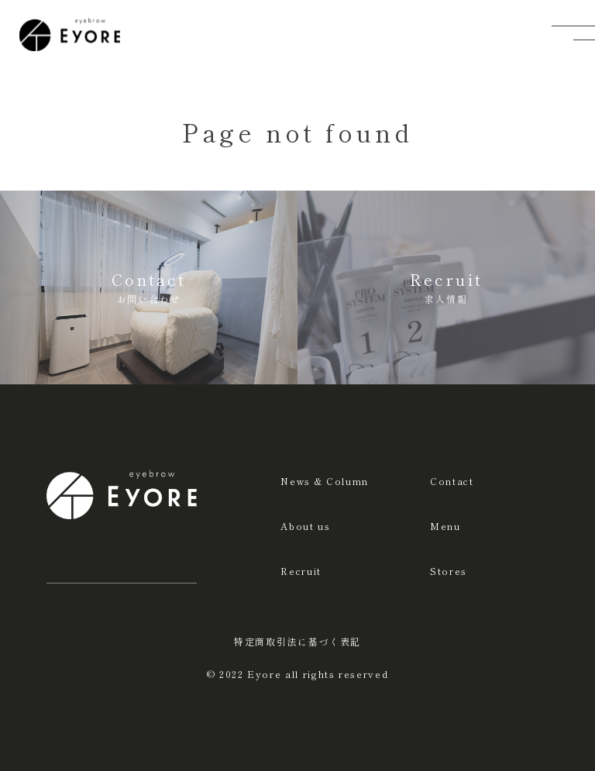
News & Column (324, 480)
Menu (445, 525)
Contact (452, 480)
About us (305, 525)
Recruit (301, 570)
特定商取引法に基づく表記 (297, 641)
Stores (448, 570)
